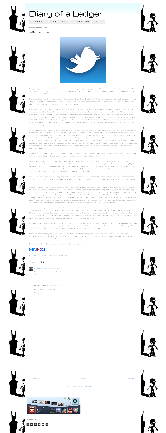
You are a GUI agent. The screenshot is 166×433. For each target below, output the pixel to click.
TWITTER (52, 22)
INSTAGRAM (83, 22)
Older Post (130, 378)
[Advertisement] (83, 352)
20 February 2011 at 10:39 (56, 286)
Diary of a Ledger (66, 13)
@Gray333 (38, 91)
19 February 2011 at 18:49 (54, 268)
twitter (35, 255)
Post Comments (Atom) (89, 386)
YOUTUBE (66, 22)
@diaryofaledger (64, 99)
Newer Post (35, 378)
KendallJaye (39, 268)
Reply (36, 278)
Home (83, 378)
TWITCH (98, 22)
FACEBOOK (37, 22)
